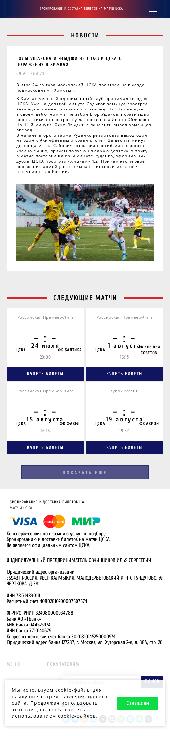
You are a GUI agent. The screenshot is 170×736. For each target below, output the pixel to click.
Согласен (137, 703)
